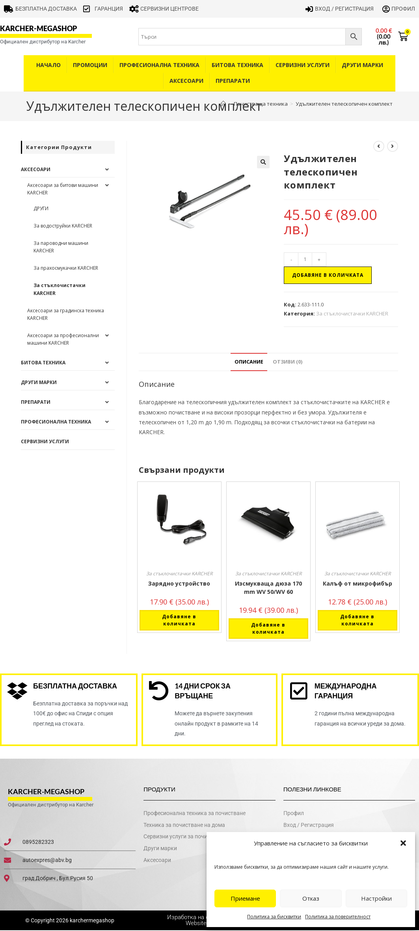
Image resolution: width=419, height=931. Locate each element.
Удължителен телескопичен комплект (344, 103)
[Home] (223, 103)
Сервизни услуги (303, 65)
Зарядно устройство (179, 583)
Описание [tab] (249, 361)
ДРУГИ (41, 208)
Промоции (90, 65)
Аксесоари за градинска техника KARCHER (65, 314)
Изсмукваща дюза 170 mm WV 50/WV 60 (268, 587)
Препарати (233, 80)
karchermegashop (91, 921)
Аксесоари (186, 80)
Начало (48, 65)
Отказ (310, 898)
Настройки (376, 898)
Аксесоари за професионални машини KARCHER (63, 339)
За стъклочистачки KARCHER (352, 313)
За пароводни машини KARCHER (61, 247)
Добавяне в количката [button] (179, 620)
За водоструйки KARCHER (63, 225)
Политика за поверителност (338, 916)
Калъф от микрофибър (357, 583)
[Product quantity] (305, 259)
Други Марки (362, 65)
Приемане (245, 898)
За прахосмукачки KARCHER (66, 268)
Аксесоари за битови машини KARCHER (62, 189)
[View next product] (392, 146)
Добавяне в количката (327, 275)
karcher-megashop (38, 28)
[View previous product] (378, 146)
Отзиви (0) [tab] (287, 361)
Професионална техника (159, 65)
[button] (403, 843)
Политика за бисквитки (274, 916)
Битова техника (237, 65)
